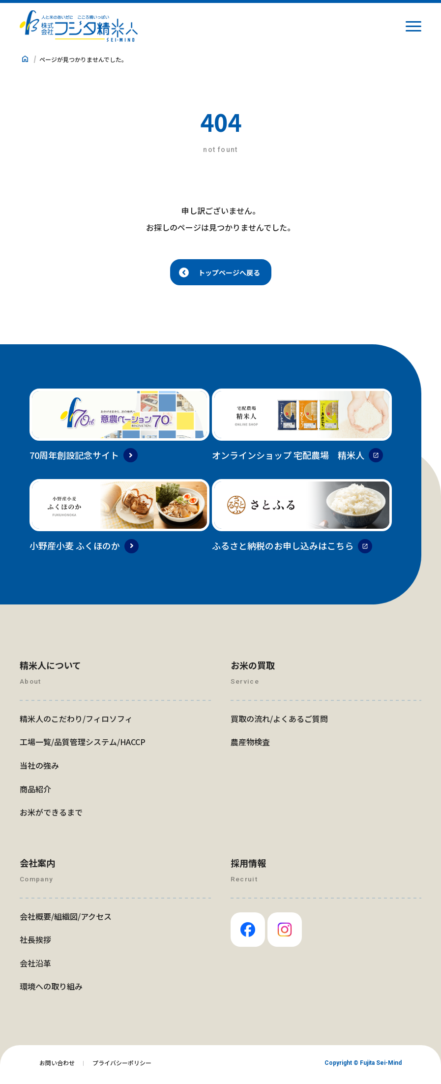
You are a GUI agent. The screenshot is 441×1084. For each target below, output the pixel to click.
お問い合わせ (57, 1066)
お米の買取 (253, 668)
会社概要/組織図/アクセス (66, 920)
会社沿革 (35, 966)
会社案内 (37, 866)
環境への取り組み (51, 989)
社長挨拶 (35, 943)
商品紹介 (35, 792)
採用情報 (248, 866)
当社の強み (39, 769)
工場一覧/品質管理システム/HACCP (83, 745)
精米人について (50, 668)
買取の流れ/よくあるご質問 (279, 722)
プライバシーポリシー (121, 1066)
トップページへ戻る (229, 274)
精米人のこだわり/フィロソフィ (76, 722)
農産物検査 (250, 745)
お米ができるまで (51, 815)
